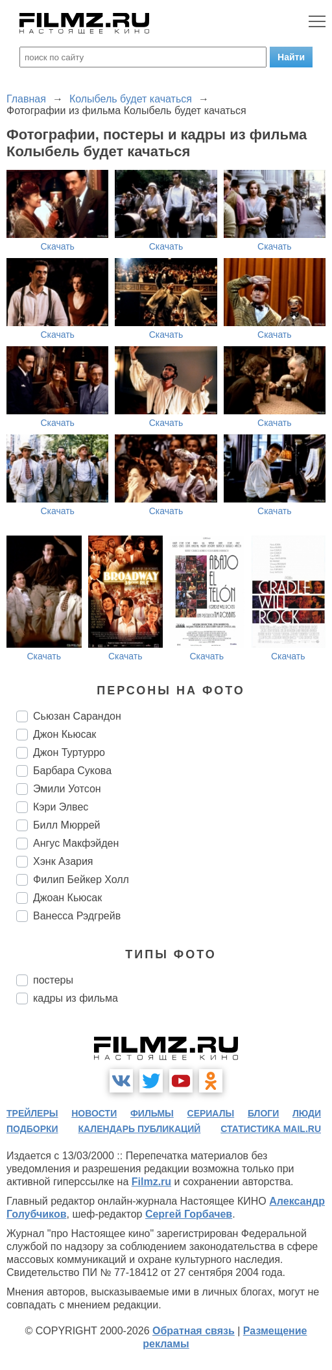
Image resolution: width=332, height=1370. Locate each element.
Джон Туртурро (69, 752)
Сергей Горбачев (188, 1214)
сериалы (211, 1113)
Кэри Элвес (60, 806)
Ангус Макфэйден (76, 843)
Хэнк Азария (63, 861)
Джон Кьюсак (64, 734)
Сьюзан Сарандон (77, 716)
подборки (32, 1129)
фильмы (152, 1113)
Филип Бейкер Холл (81, 879)
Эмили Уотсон (67, 788)
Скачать (57, 246)
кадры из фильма (75, 998)
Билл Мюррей (67, 825)
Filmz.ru (151, 1181)
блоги (263, 1113)
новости (94, 1113)
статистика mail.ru (270, 1129)
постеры (53, 980)
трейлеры (32, 1113)
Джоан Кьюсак (67, 897)
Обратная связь (193, 1330)
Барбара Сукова (72, 770)
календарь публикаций (139, 1129)
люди (306, 1113)
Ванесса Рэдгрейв (77, 915)
